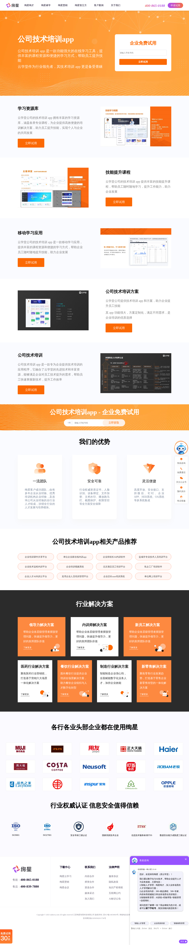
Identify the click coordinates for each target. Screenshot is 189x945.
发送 (182, 941)
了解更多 (27, 647)
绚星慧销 (62, 5)
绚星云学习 (65, 876)
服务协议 (113, 876)
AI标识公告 (115, 898)
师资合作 (89, 882)
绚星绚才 (29, 5)
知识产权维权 (116, 887)
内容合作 (89, 876)
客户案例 (99, 5)
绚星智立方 (81, 5)
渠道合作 (89, 887)
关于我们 (115, 5)
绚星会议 (64, 887)
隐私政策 (113, 882)
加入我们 (89, 898)
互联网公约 (115, 893)
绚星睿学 (46, 5)
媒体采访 (89, 893)
